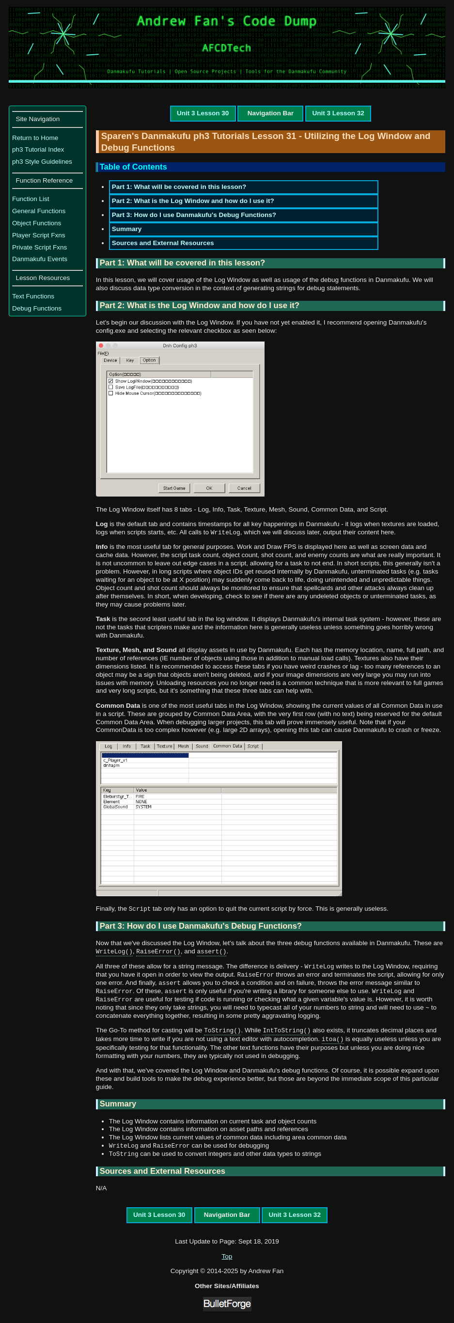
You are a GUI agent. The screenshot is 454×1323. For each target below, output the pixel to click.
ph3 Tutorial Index (38, 149)
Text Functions (33, 296)
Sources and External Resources (163, 243)
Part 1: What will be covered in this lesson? (179, 186)
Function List (30, 198)
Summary (127, 229)
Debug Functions (37, 308)
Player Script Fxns (38, 235)
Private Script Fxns (39, 247)
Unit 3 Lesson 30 (203, 113)
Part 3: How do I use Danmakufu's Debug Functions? (194, 214)
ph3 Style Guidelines (42, 161)
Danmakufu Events (39, 259)
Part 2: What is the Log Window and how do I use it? (193, 200)
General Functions (38, 211)
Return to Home (35, 137)
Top (227, 1256)
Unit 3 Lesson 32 (338, 113)
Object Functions (36, 223)
